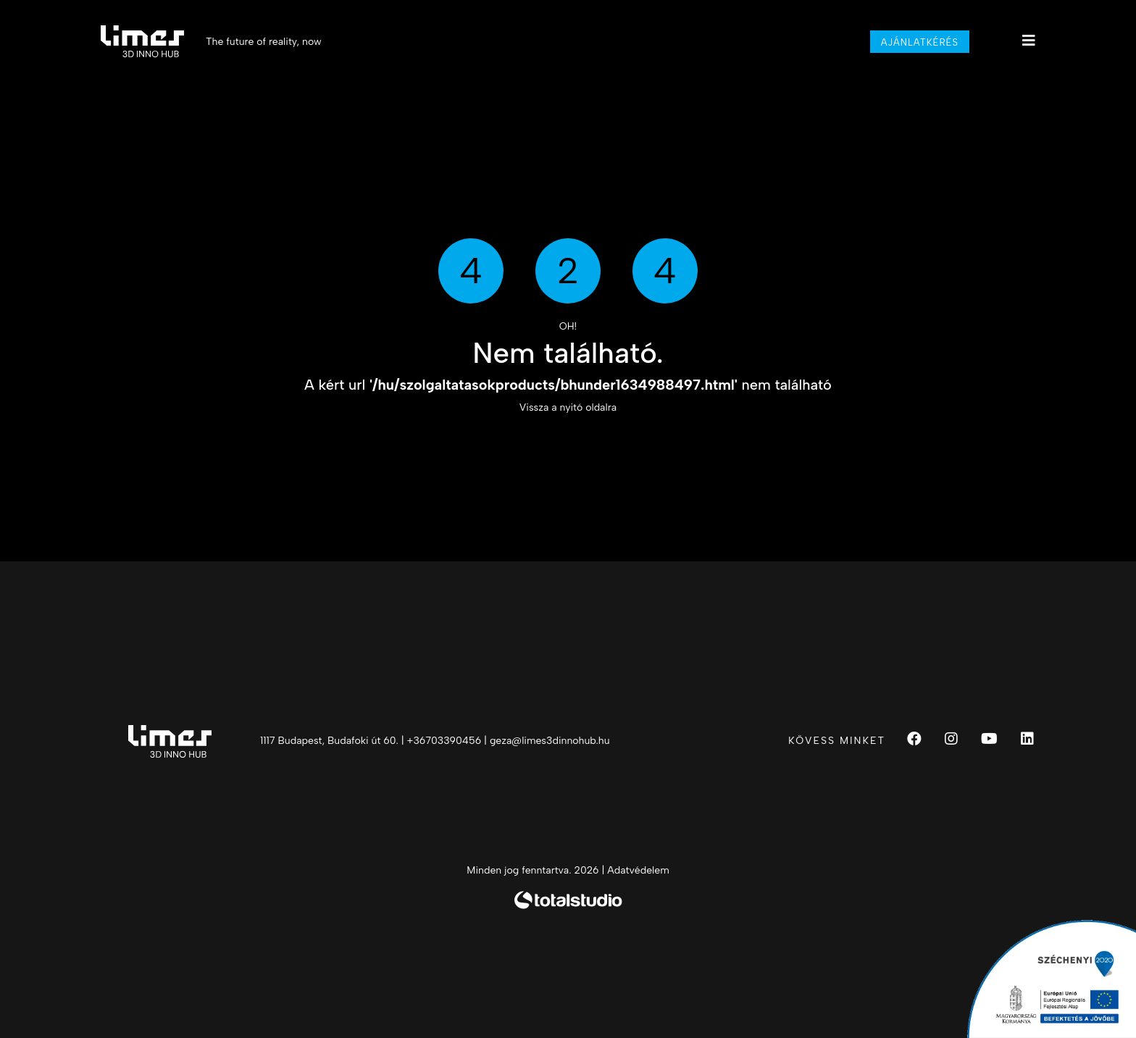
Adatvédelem (638, 870)
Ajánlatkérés (919, 42)
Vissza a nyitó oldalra (568, 407)
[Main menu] (1028, 40)
